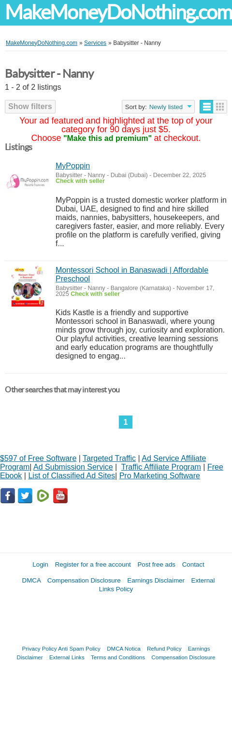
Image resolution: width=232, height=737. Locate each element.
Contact (193, 564)
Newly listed (166, 107)
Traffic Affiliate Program (161, 467)
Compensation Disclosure (84, 580)
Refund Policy (164, 648)
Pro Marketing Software (159, 476)
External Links (67, 657)
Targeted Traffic (109, 458)
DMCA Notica (124, 648)
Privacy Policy (39, 648)
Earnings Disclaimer (156, 580)
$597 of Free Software (38, 458)
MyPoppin (73, 166)
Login (40, 564)
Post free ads (156, 564)
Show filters (30, 106)
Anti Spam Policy (79, 648)
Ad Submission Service (73, 467)
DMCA (31, 580)
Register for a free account (93, 564)
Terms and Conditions (118, 657)
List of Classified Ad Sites (71, 476)
